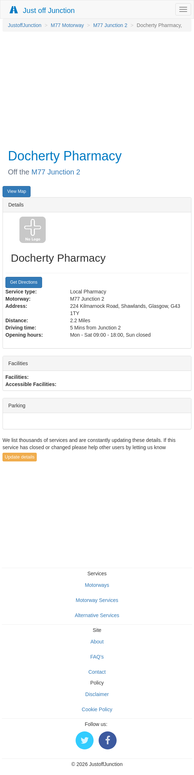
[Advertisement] (95, 89)
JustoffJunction (24, 25)
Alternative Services (97, 615)
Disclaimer (97, 694)
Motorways (97, 585)
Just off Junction (42, 10)
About (97, 642)
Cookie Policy (97, 709)
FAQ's (97, 657)
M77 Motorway (67, 25)
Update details (20, 457)
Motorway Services (97, 600)
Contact (96, 672)
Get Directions (23, 282)
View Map (16, 191)
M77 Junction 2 (110, 25)
